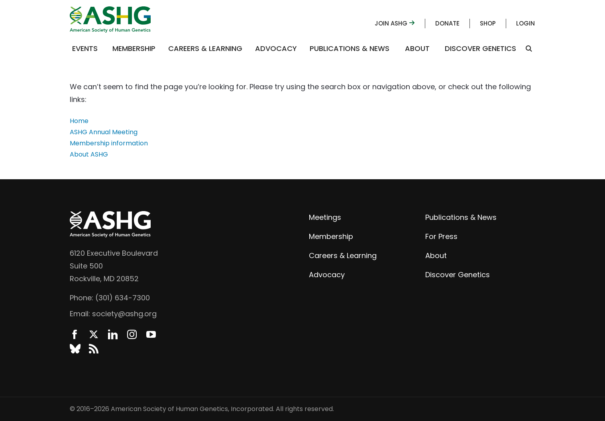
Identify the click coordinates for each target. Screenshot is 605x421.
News (93, 349)
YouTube (151, 334)
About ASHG (89, 154)
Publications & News (349, 48)
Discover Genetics (480, 48)
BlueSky (74, 349)
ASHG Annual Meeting (104, 132)
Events (85, 48)
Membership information (109, 143)
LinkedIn (113, 334)
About (417, 48)
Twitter (93, 334)
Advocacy (276, 48)
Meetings (325, 217)
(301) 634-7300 (122, 298)
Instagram (132, 334)
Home (79, 120)
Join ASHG (395, 23)
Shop (488, 23)
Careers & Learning (205, 48)
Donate (447, 23)
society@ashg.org (124, 314)
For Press (441, 236)
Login (525, 23)
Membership (133, 48)
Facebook (74, 334)
